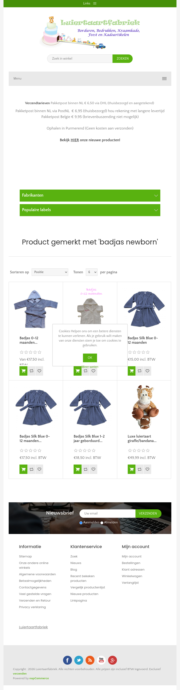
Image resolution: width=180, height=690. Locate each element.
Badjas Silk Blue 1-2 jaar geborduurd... (89, 438)
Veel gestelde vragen (35, 594)
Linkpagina (79, 600)
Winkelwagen (132, 576)
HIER (75, 140)
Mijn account (132, 556)
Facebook (67, 660)
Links (86, 3)
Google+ (112, 660)
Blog (74, 569)
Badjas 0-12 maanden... (28, 340)
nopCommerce (39, 678)
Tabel (159, 272)
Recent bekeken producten (83, 578)
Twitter (78, 660)
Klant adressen (133, 569)
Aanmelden (91, 523)
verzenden (19, 673)
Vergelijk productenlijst (88, 587)
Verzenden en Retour (35, 600)
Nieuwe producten (84, 594)
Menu (17, 78)
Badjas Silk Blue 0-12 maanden (143, 340)
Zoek (74, 556)
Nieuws (76, 563)
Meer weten (90, 367)
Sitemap (25, 556)
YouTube (101, 660)
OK (90, 358)
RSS (90, 660)
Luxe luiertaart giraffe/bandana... (142, 438)
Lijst (167, 272)
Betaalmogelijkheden (35, 581)
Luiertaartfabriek (33, 627)
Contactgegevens (32, 587)
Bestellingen (131, 563)
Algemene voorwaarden (37, 574)
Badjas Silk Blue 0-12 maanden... (34, 438)
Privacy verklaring (32, 607)
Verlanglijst (130, 582)
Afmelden (111, 523)
